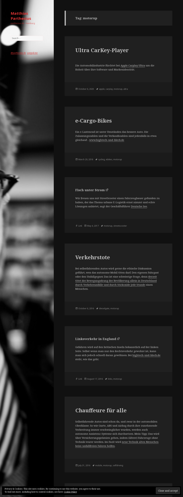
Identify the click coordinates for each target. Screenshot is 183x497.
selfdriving (118, 465)
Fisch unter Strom (90, 190)
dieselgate (104, 308)
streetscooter (120, 225)
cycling (101, 159)
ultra (125, 89)
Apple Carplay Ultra (133, 65)
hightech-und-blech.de (146, 355)
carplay (109, 89)
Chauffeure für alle (101, 410)
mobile (98, 465)
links (110, 378)
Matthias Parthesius (21, 16)
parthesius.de (19, 52)
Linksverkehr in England (95, 339)
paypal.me (32, 52)
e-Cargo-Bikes (93, 120)
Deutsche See (139, 206)
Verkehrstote (92, 257)
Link (80, 225)
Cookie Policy (70, 491)
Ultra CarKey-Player (102, 50)
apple (102, 89)
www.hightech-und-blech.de (106, 140)
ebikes (109, 159)
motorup (118, 89)
